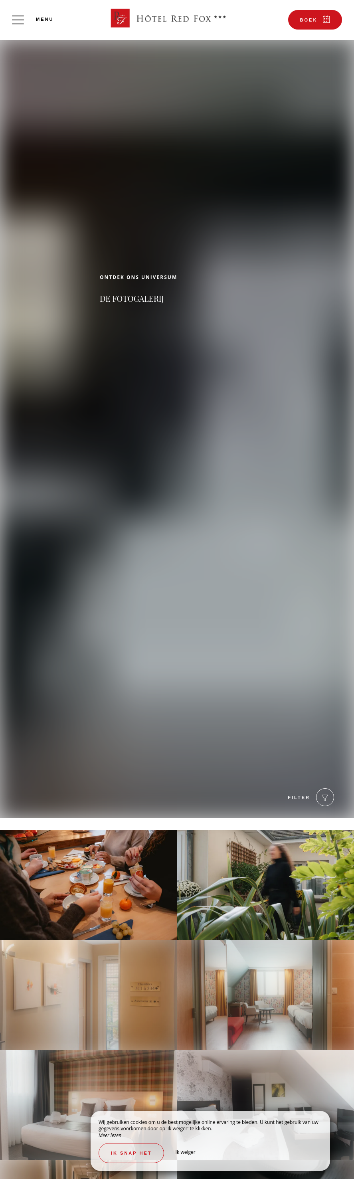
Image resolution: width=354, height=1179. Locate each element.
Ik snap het (131, 1153)
